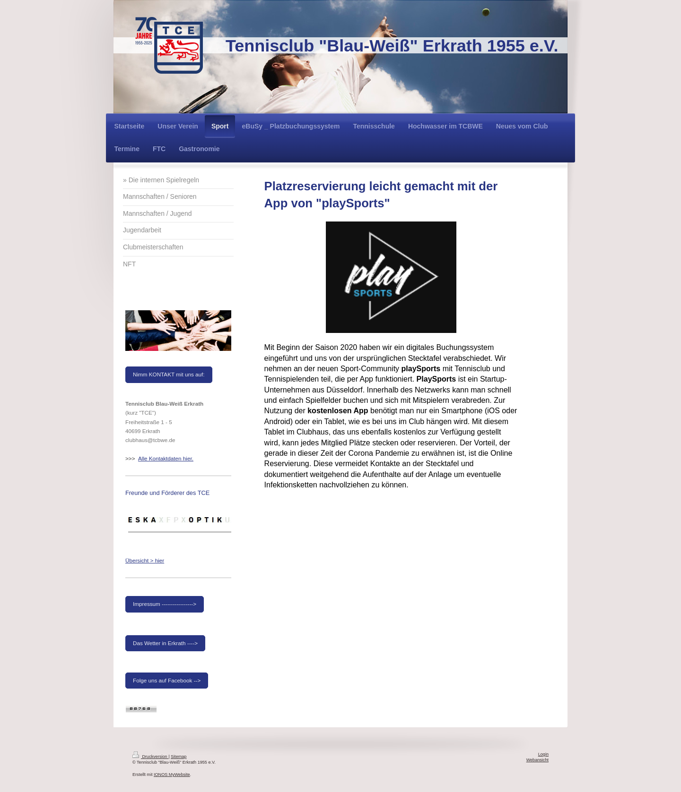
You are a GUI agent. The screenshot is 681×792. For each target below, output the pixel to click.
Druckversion (150, 756)
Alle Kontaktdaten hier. (165, 458)
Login (543, 754)
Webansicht (537, 760)
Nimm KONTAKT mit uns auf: (169, 374)
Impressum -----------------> (164, 604)
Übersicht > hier (144, 560)
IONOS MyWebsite (172, 774)
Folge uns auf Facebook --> (167, 680)
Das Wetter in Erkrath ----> (165, 643)
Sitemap (178, 756)
